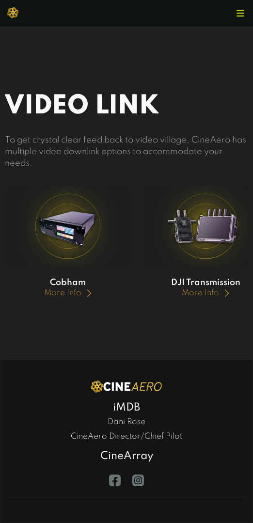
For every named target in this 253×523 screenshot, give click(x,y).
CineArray (126, 456)
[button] (240, 13)
